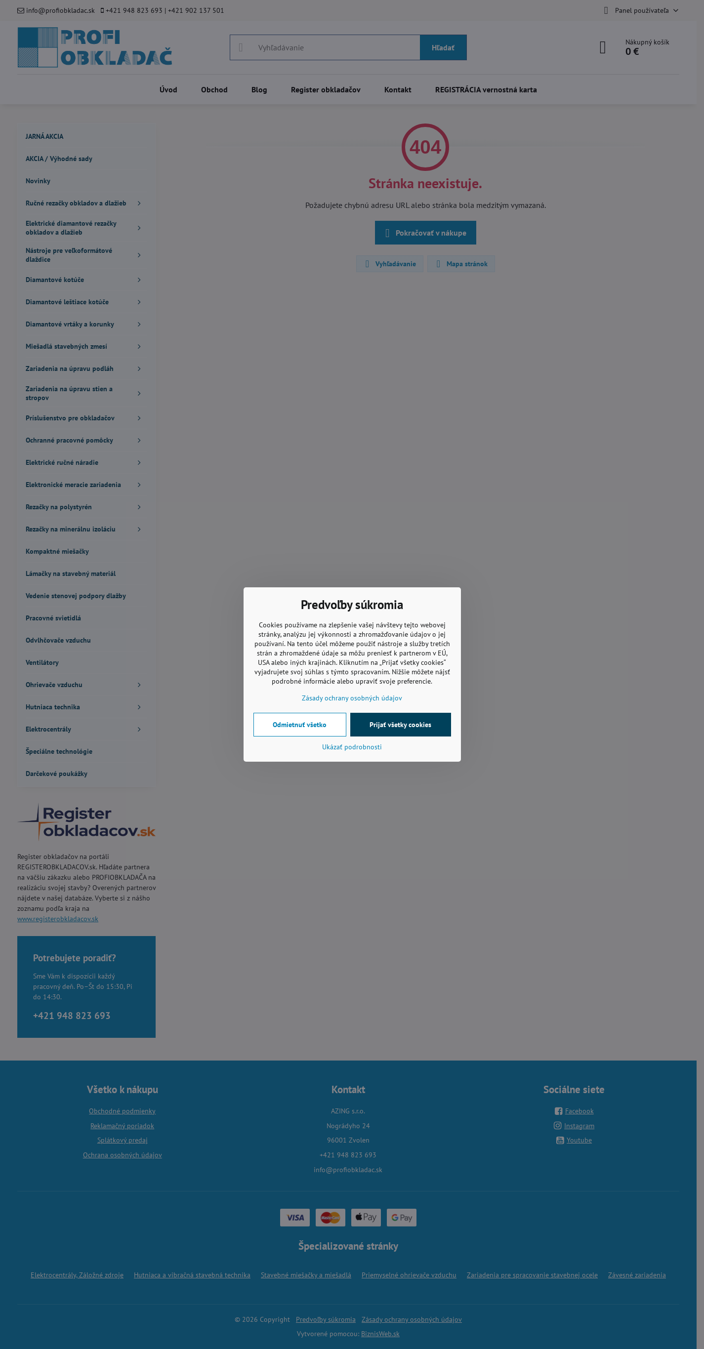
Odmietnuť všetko (300, 724)
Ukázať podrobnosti (352, 746)
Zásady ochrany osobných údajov (352, 698)
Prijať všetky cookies (400, 724)
